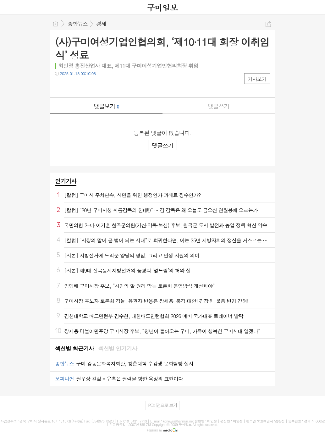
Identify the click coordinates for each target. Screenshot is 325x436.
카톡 (85, 86)
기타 (98, 86)
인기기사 (65, 181)
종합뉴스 (78, 23)
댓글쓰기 (218, 106)
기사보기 (257, 79)
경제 (101, 23)
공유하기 (268, 24)
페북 (60, 86)
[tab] (74, 349)
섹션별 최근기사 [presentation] (74, 348)
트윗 (73, 86)
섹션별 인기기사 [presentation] (117, 348)
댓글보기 (106, 106)
